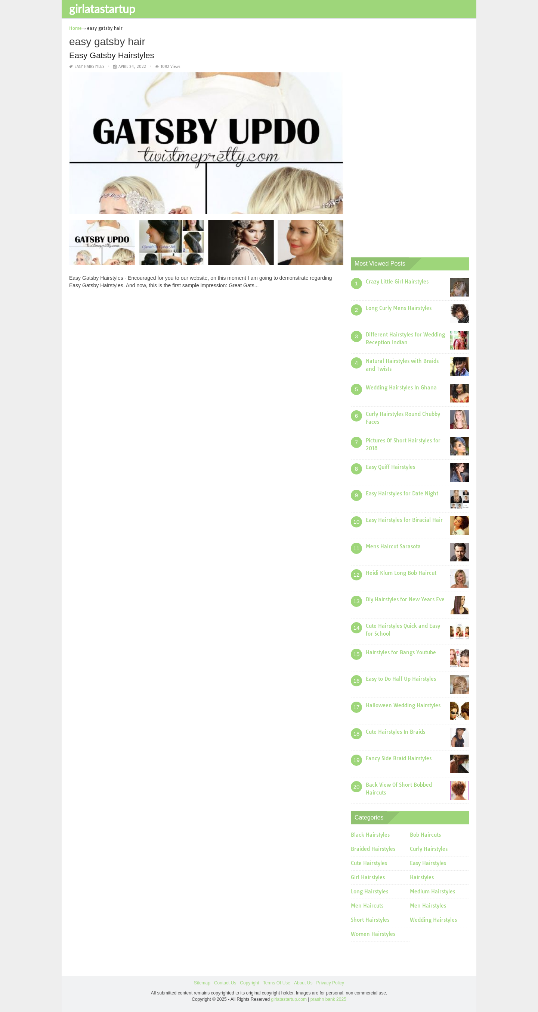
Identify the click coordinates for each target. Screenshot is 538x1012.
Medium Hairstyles (432, 891)
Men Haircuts (367, 905)
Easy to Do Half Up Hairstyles (401, 679)
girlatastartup (102, 8)
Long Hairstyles (369, 891)
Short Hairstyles (370, 920)
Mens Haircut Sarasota (393, 546)
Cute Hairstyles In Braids (395, 732)
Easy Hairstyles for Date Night (402, 493)
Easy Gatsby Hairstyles (111, 55)
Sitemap (202, 983)
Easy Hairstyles (89, 66)
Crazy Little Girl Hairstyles (397, 281)
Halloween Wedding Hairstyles (403, 705)
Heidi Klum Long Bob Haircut (401, 573)
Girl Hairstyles (368, 877)
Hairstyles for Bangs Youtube (401, 652)
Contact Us (225, 983)
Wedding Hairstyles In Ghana (401, 387)
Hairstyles (422, 877)
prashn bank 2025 (328, 999)
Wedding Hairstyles (433, 920)
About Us (303, 983)
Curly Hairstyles (429, 849)
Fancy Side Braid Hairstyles (399, 758)
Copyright (249, 983)
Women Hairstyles (373, 934)
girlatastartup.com (289, 999)
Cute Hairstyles (369, 863)
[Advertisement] (407, 136)
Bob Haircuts (425, 834)
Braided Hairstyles (373, 849)
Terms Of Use (276, 983)
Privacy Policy (330, 983)
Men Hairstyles (428, 905)
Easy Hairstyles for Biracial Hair (404, 520)
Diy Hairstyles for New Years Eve (405, 599)
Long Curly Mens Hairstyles (399, 308)
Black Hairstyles (370, 834)
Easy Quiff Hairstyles (390, 467)
